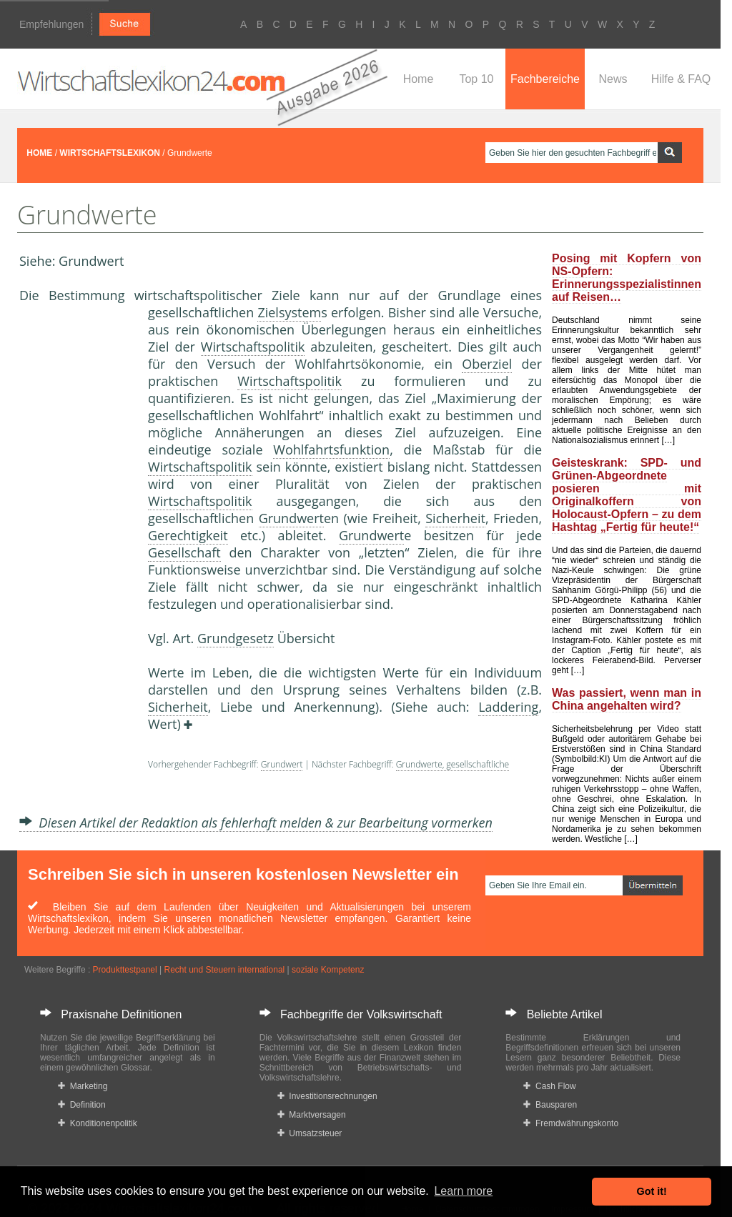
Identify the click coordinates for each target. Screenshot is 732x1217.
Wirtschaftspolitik (253, 346)
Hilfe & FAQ (681, 79)
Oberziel (487, 363)
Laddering (508, 706)
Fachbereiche (545, 79)
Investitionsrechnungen (327, 1096)
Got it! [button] (652, 1191)
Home (418, 79)
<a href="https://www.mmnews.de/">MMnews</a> (76, 541)
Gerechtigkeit (188, 535)
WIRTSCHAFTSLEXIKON (109, 153)
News (612, 79)
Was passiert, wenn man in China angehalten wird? (626, 699)
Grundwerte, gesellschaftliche (452, 764)
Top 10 (476, 79)
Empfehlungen (51, 24)
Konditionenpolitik (97, 1123)
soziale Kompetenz (328, 970)
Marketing (82, 1086)
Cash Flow (549, 1086)
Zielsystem (289, 312)
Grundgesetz (235, 638)
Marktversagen (311, 1115)
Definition (82, 1105)
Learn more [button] (463, 1191)
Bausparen (550, 1105)
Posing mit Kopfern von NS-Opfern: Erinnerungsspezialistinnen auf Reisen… (626, 277)
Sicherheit (455, 518)
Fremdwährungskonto (570, 1123)
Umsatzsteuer (309, 1133)
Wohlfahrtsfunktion (331, 449)
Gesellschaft (184, 552)
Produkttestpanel (125, 970)
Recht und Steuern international (224, 970)
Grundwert (291, 518)
